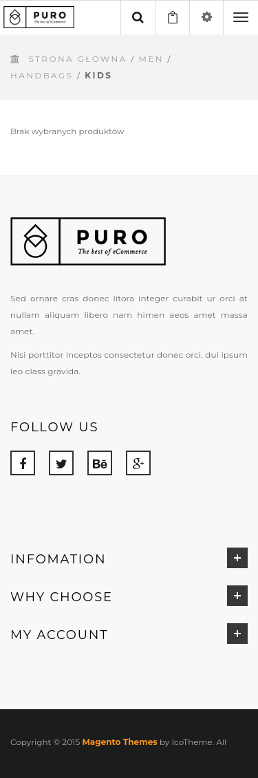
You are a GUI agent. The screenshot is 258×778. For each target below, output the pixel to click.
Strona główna (77, 59)
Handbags (41, 75)
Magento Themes (119, 742)
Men (151, 59)
